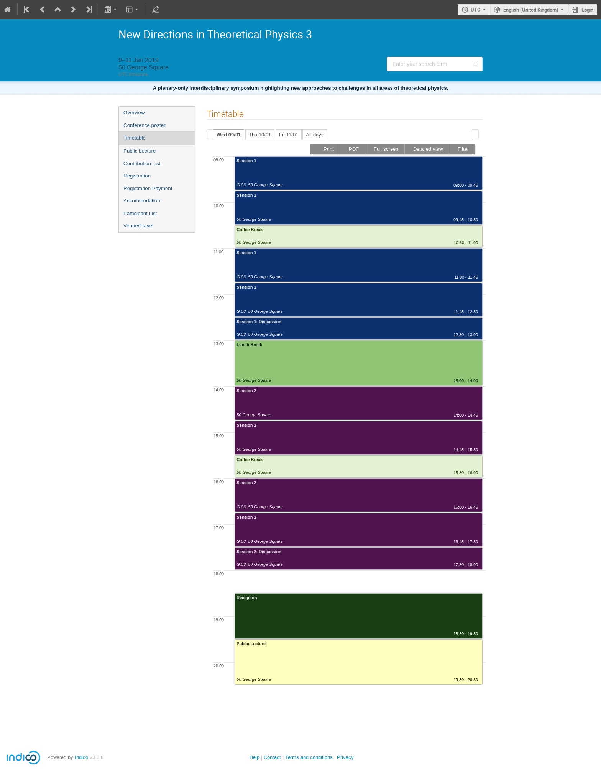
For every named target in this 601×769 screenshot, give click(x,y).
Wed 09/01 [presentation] (229, 135)
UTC (476, 9)
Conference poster (144, 125)
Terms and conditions (309, 757)
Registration (137, 176)
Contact (272, 757)
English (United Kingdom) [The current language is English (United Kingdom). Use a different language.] (530, 9)
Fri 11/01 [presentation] (288, 134)
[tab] (228, 134)
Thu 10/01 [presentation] (260, 134)
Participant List (140, 213)
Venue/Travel (138, 225)
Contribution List (141, 163)
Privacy (345, 757)
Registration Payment (147, 188)
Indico (81, 757)
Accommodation (141, 201)
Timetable (134, 138)
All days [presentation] (315, 134)
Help (254, 757)
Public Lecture (139, 151)
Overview (134, 112)
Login (587, 9)
